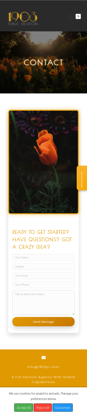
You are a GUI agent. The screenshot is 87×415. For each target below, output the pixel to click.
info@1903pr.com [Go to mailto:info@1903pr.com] (43, 367)
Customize (62, 407)
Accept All (23, 407)
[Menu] (71, 16)
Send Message (43, 322)
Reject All (42, 407)
